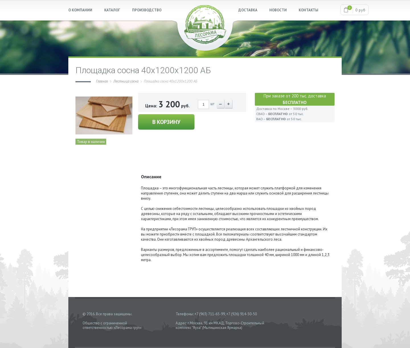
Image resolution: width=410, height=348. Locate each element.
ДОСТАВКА (247, 10)
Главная (102, 81)
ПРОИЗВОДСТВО (146, 10)
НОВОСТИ (278, 10)
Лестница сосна (125, 81)
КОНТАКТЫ (308, 10)
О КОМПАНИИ (80, 10)
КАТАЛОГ (112, 10)
